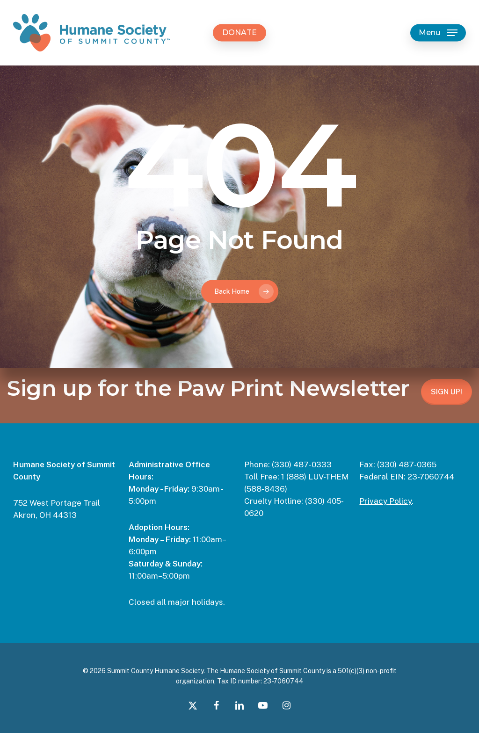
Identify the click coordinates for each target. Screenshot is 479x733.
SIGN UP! (446, 391)
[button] (438, 33)
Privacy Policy (385, 501)
